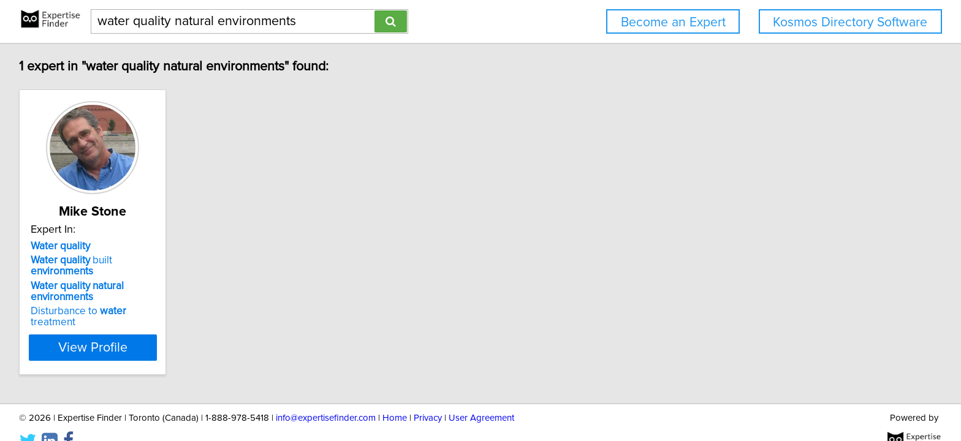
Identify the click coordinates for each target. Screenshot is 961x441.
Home (394, 396)
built (105, 260)
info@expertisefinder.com (326, 396)
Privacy (428, 396)
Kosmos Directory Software (850, 22)
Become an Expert (673, 22)
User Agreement (481, 396)
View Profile (110, 325)
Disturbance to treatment (103, 300)
